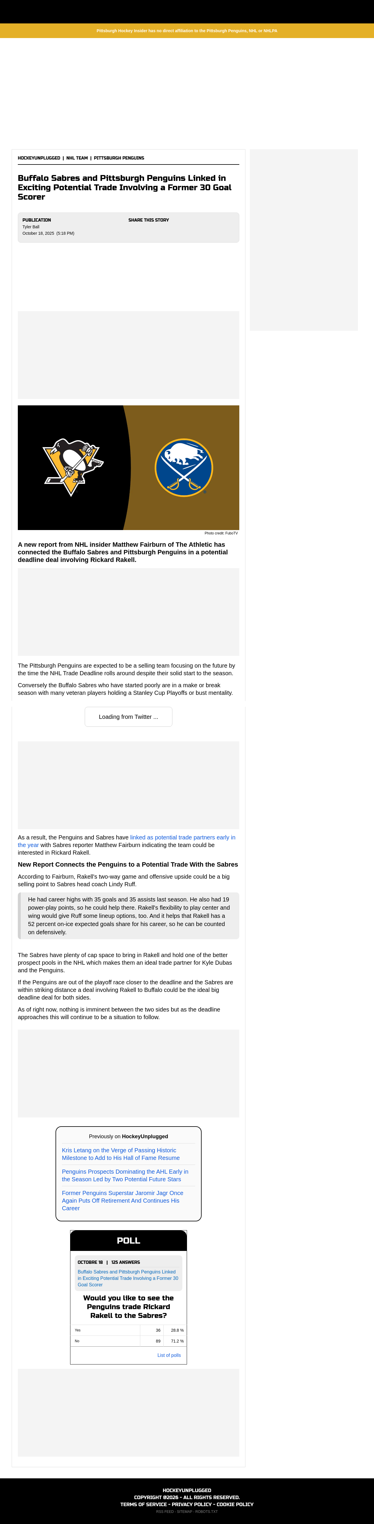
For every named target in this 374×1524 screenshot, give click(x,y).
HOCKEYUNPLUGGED (39, 158)
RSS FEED (165, 1512)
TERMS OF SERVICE (143, 1504)
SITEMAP (184, 1512)
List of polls (169, 1355)
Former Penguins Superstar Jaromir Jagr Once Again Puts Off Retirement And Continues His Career (122, 1200)
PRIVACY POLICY (192, 1504)
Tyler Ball (30, 226)
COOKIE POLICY (235, 1504)
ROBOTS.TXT (206, 1512)
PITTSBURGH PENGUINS (119, 158)
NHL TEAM (77, 158)
